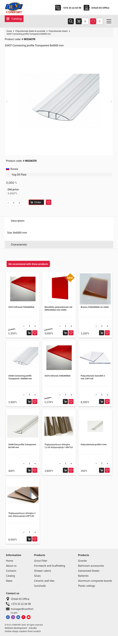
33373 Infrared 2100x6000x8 (58, 375)
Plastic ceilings (86, 585)
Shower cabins (42, 570)
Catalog (10, 575)
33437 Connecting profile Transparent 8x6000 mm (29, 34)
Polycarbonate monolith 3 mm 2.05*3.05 (93, 377)
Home (9, 31)
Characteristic (19, 228)
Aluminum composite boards (95, 580)
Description (17, 220)
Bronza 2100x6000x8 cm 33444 (95, 307)
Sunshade (40, 585)
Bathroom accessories (91, 565)
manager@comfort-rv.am (22, 609)
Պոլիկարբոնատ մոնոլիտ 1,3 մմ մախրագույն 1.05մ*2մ (59, 446)
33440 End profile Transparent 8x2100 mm (22, 446)
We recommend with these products (28, 264)
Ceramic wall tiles (44, 580)
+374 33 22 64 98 (72, 7)
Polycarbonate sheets (58, 31)
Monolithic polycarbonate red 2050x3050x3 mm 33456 (58, 308)
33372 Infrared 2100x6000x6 (21, 307)
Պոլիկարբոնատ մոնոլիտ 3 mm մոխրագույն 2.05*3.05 (21, 514)
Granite (82, 560)
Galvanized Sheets (89, 570)
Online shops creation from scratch (23, 631)
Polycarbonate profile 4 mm (94, 444)
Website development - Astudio (21, 627)
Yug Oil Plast (19, 174)
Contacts (11, 570)
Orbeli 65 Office (17, 599)
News (9, 580)
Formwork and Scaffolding (49, 565)
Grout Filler (40, 560)
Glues (37, 575)
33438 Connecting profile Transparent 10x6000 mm (20, 377)
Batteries (83, 575)
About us (11, 565)
